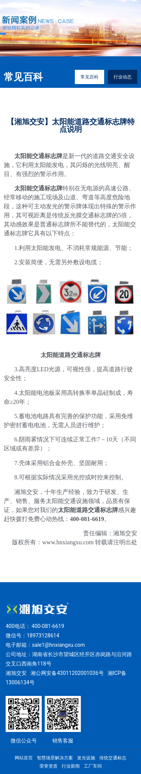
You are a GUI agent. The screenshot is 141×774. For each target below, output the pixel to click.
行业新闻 (71, 766)
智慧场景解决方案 (55, 757)
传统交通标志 (112, 757)
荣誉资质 (48, 766)
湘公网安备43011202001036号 (66, 673)
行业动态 (123, 77)
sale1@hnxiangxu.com (58, 645)
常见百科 (89, 77)
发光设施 (86, 757)
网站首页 (24, 757)
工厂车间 (93, 766)
